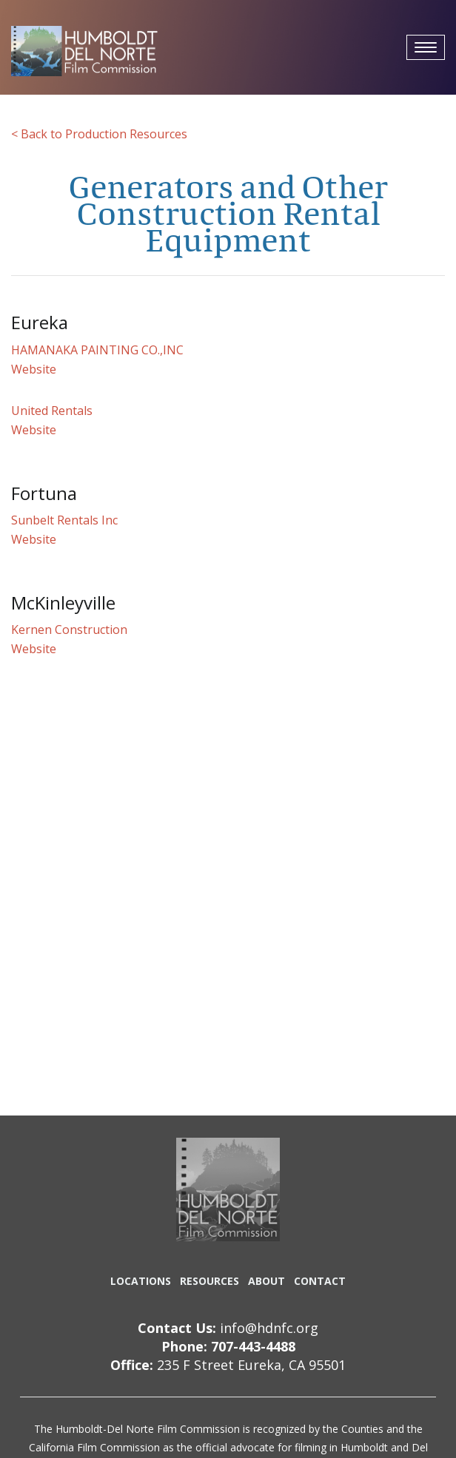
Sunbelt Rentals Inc (64, 520)
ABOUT (266, 1281)
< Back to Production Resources (99, 134)
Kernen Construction (69, 629)
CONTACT (320, 1281)
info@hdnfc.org (269, 1328)
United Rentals (52, 410)
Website (33, 369)
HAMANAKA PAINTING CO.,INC (97, 350)
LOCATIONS (140, 1281)
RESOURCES (209, 1281)
